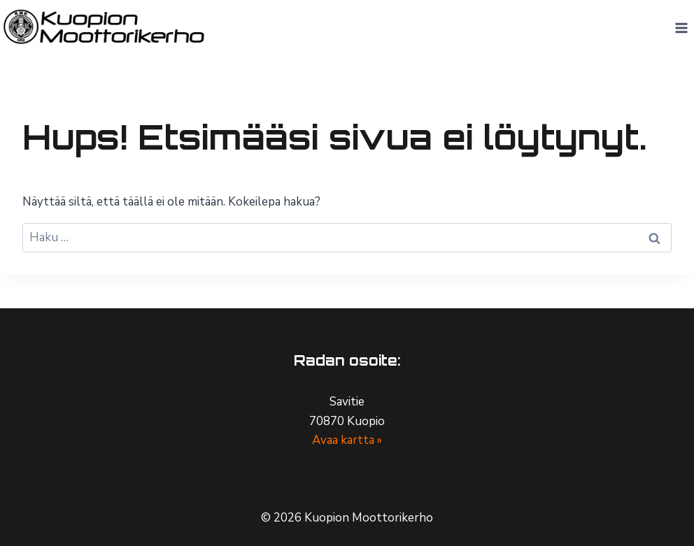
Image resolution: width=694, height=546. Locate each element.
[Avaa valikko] (681, 27)
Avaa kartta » (347, 440)
